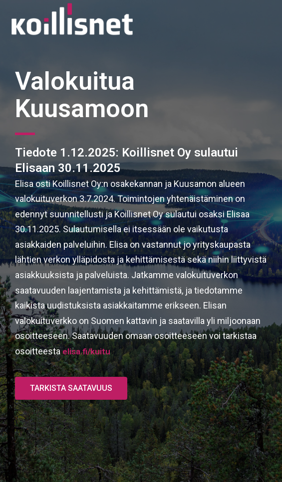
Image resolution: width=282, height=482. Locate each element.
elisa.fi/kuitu (86, 351)
